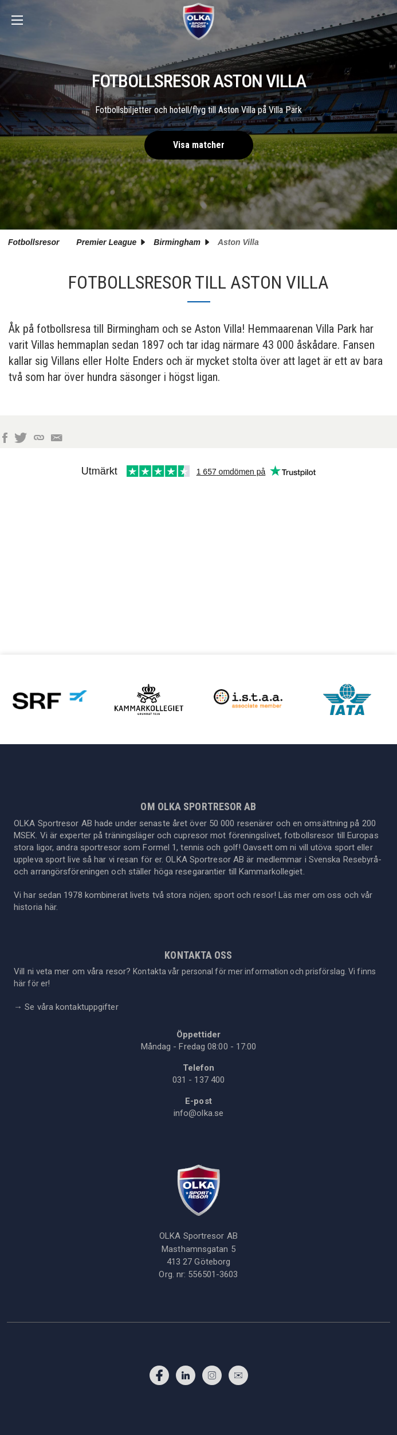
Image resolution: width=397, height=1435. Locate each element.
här (50, 907)
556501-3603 (213, 1274)
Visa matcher (199, 144)
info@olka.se (198, 1113)
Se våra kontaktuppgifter (66, 1007)
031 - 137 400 (198, 1080)
